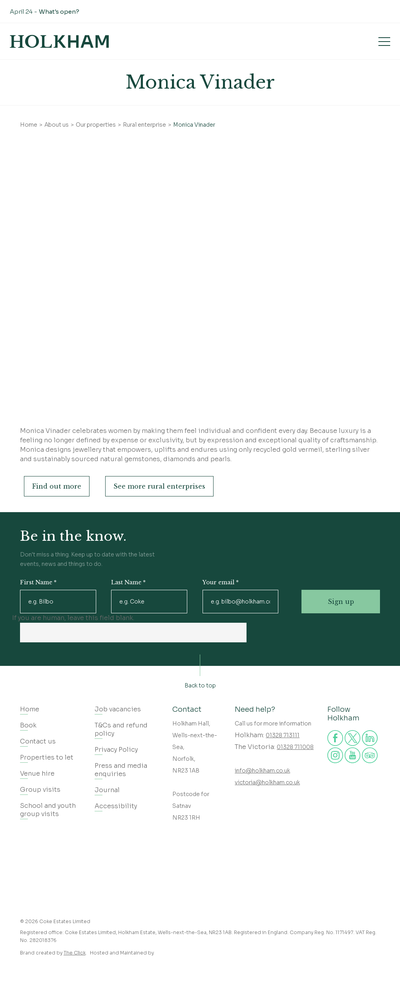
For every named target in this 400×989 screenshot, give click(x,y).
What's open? (59, 11)
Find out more (56, 486)
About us (56, 124)
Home (28, 124)
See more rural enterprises (159, 486)
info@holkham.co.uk (262, 770)
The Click (75, 953)
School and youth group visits (48, 810)
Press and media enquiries (121, 770)
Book (341, 41)
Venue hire (37, 773)
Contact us (38, 741)
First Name (38, 582)
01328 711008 (295, 747)
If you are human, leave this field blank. (73, 618)
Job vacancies (118, 709)
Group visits (40, 789)
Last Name (128, 582)
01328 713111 (283, 735)
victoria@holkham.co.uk (267, 782)
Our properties (96, 124)
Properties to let (46, 757)
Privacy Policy (116, 749)
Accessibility (116, 806)
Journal (107, 790)
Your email (221, 582)
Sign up (341, 601)
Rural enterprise (144, 124)
